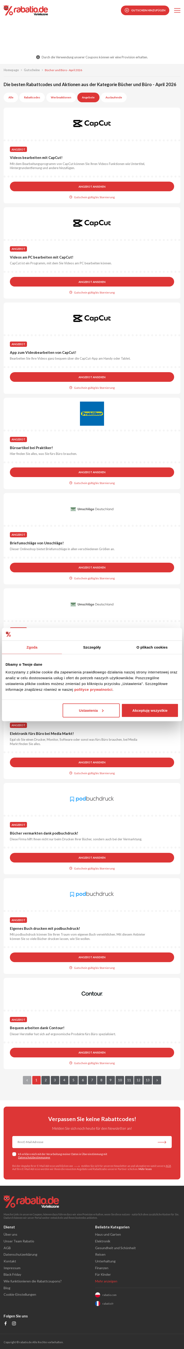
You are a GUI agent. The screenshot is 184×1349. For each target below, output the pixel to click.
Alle (10, 97)
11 (129, 1080)
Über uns (10, 1234)
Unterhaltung (105, 1261)
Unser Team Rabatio (19, 1241)
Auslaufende (113, 97)
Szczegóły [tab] (92, 647)
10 (120, 1080)
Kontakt (10, 1261)
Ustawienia (91, 710)
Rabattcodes (32, 97)
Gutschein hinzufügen (145, 10)
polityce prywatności (93, 689)
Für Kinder (103, 1274)
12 (138, 1080)
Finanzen (101, 1268)
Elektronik (102, 1241)
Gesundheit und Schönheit (115, 1248)
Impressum (12, 1268)
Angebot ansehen (92, 186)
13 (148, 1080)
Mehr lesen (145, 1169)
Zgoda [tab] (32, 647)
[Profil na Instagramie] (14, 1324)
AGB (168, 1165)
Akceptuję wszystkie (150, 710)
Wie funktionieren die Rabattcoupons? (33, 1281)
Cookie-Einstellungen (20, 1294)
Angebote (88, 97)
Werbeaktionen (61, 97)
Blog (7, 1288)
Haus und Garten (108, 1234)
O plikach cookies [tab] (152, 647)
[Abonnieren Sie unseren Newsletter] (162, 1142)
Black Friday (12, 1274)
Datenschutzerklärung (20, 1254)
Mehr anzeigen (106, 1281)
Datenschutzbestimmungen (34, 1157)
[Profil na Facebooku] (5, 1324)
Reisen (100, 1254)
